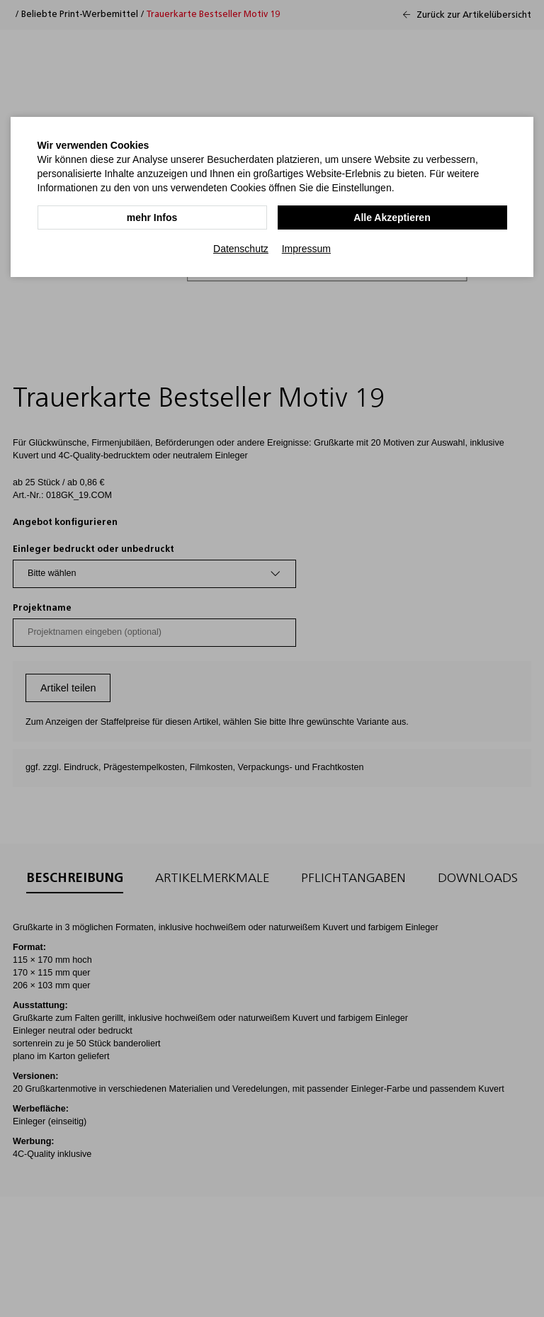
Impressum (306, 248)
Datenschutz (240, 248)
